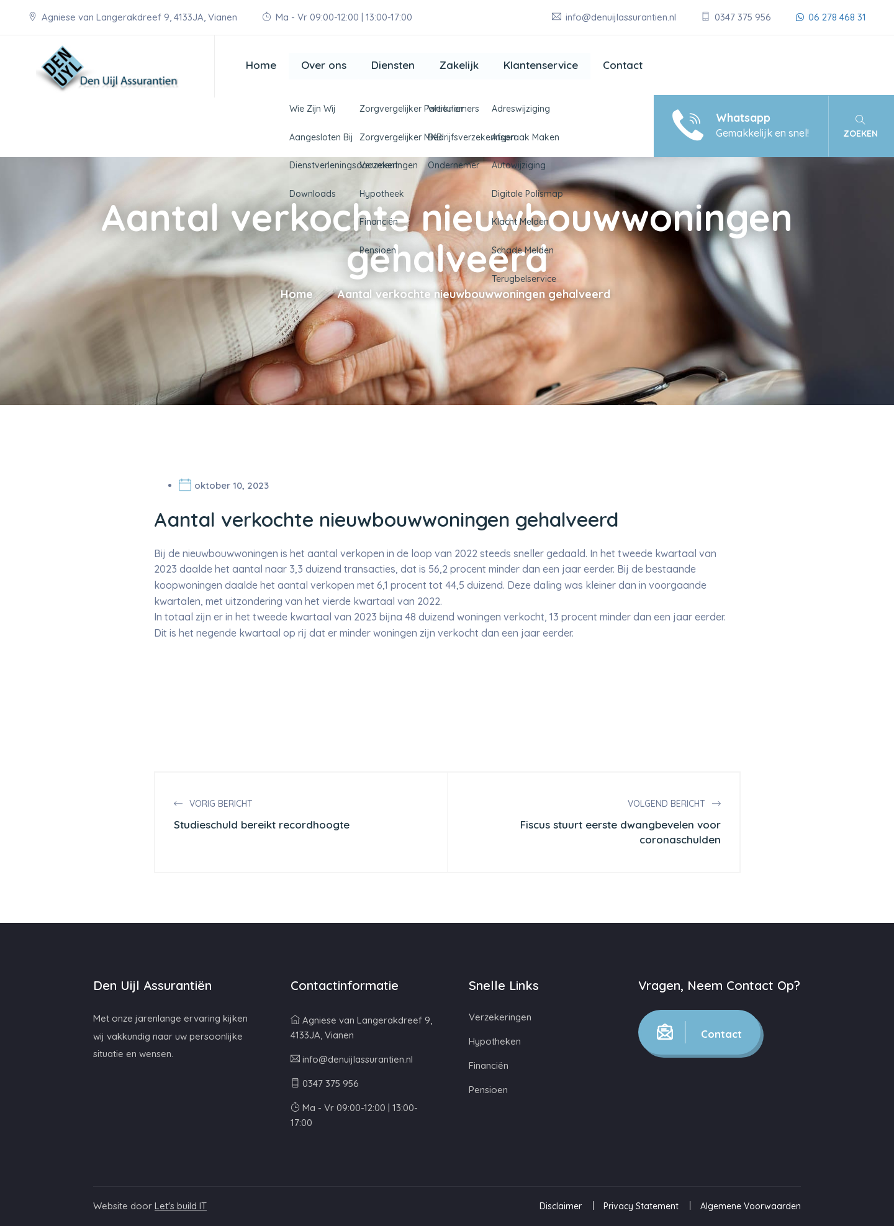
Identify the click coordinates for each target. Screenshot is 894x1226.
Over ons (323, 64)
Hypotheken (495, 1041)
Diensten (393, 64)
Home (261, 64)
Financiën (488, 1065)
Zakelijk (459, 64)
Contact (623, 64)
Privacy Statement (641, 1206)
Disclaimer (561, 1206)
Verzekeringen (500, 1017)
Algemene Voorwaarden (750, 1206)
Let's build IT (181, 1206)
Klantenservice (540, 64)
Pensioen (488, 1090)
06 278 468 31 (831, 17)
